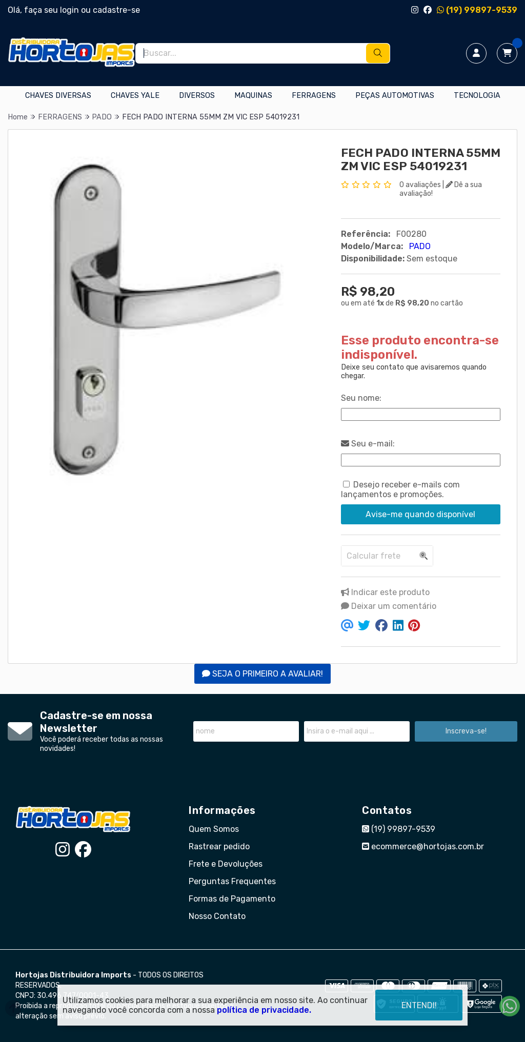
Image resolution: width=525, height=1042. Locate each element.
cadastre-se (116, 10)
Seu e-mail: (368, 443)
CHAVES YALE (135, 95)
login (70, 10)
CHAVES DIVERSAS (58, 95)
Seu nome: (361, 398)
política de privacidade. (264, 1010)
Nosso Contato (217, 916)
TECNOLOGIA (477, 95)
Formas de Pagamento (232, 899)
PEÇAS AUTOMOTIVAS (394, 95)
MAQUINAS (253, 95)
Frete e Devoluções (225, 864)
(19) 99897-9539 (477, 10)
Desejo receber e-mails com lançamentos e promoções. (400, 489)
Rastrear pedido (219, 846)
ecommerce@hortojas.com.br (423, 846)
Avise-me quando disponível (420, 514)
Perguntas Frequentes (232, 881)
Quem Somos (214, 829)
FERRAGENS (314, 95)
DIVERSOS (197, 95)
